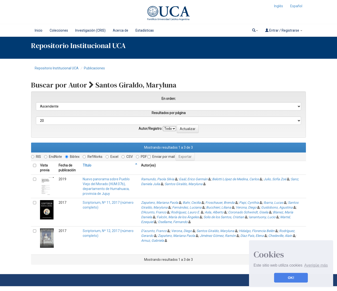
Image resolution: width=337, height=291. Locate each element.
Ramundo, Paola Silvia (157, 179)
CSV (127, 157)
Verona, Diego (246, 207)
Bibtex (72, 157)
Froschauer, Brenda (220, 202)
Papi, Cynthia (249, 202)
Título (87, 165)
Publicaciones (94, 68)
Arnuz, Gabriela (152, 240)
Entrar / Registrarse (283, 30)
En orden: (169, 99)
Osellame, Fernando (173, 222)
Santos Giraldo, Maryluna (183, 184)
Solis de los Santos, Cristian (223, 217)
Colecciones (59, 30)
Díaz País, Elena (252, 236)
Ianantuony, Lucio (262, 217)
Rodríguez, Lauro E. (185, 212)
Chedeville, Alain (280, 236)
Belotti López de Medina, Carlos (235, 179)
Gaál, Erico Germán (193, 179)
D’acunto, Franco (154, 231)
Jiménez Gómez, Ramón (218, 236)
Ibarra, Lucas (273, 202)
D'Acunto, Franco (153, 212)
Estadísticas (144, 30)
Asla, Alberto (214, 212)
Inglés (278, 6)
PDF (141, 157)
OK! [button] (291, 278)
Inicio (38, 30)
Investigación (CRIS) (90, 30)
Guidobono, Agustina (277, 207)
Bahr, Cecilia (192, 202)
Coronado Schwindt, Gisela (248, 212)
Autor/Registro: (150, 129)
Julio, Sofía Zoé (274, 179)
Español (296, 6)
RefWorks (92, 157)
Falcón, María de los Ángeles (178, 217)
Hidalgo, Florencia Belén (257, 231)
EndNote (53, 157)
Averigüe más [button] (316, 265)
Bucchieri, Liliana (218, 207)
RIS (36, 157)
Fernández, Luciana (187, 207)
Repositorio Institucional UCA (57, 68)
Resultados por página (169, 113)
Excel (112, 157)
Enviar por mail (161, 157)
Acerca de (120, 30)
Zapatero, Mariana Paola (159, 202)
